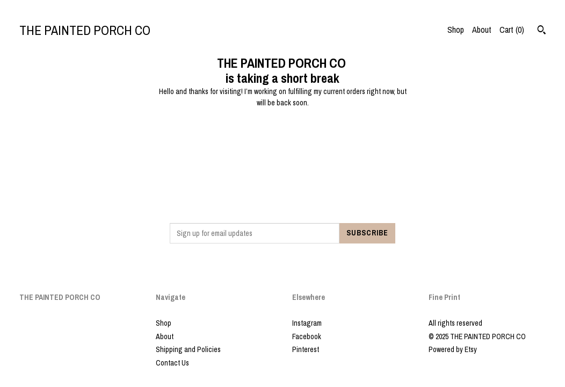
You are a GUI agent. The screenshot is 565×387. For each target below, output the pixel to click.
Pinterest (305, 349)
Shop (455, 29)
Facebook (306, 336)
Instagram (307, 323)
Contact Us (172, 363)
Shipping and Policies (188, 349)
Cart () (511, 29)
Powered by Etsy (453, 349)
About (481, 29)
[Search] (542, 31)
